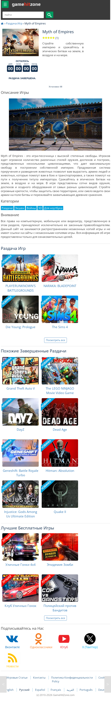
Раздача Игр (14, 23)
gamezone (26, 4)
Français (56, 690)
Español (40, 690)
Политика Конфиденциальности (72, 677)
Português (86, 690)
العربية (71, 690)
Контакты (39, 677)
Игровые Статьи (16, 677)
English (9, 690)
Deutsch (103, 690)
